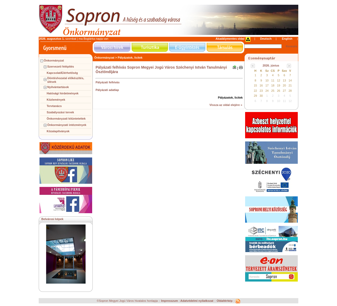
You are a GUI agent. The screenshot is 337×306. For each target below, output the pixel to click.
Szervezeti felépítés (60, 66)
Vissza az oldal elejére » (225, 104)
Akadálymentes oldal (230, 38)
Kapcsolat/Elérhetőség (62, 72)
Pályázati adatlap (107, 89)
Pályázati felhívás (108, 82)
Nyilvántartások (58, 87)
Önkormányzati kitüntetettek (66, 118)
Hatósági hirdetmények (62, 93)
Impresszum (170, 300)
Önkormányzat (54, 60)
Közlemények (56, 99)
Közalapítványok (58, 131)
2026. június (271, 65)
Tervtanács (54, 106)
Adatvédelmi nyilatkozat (196, 300)
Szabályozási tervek (60, 112)
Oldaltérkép (225, 300)
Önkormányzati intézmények (66, 124)
